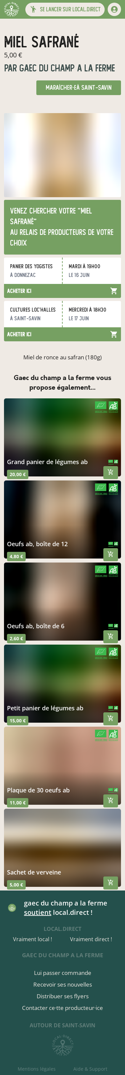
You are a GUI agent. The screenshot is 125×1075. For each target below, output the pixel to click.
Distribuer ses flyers (63, 996)
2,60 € (16, 638)
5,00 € (16, 884)
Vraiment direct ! (91, 939)
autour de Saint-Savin (62, 1025)
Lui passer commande (62, 973)
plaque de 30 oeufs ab (38, 790)
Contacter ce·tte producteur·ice (62, 1008)
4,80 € (16, 556)
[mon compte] (114, 9)
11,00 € (18, 802)
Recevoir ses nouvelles (62, 984)
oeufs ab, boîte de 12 (37, 544)
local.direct (62, 929)
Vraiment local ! (32, 939)
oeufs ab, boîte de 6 (35, 626)
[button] (65, 9)
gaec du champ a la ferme (66, 68)
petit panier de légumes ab (45, 708)
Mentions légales (37, 1069)
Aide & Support (90, 1069)
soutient (37, 912)
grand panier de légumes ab (47, 462)
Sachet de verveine (34, 872)
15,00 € (18, 720)
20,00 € (18, 474)
